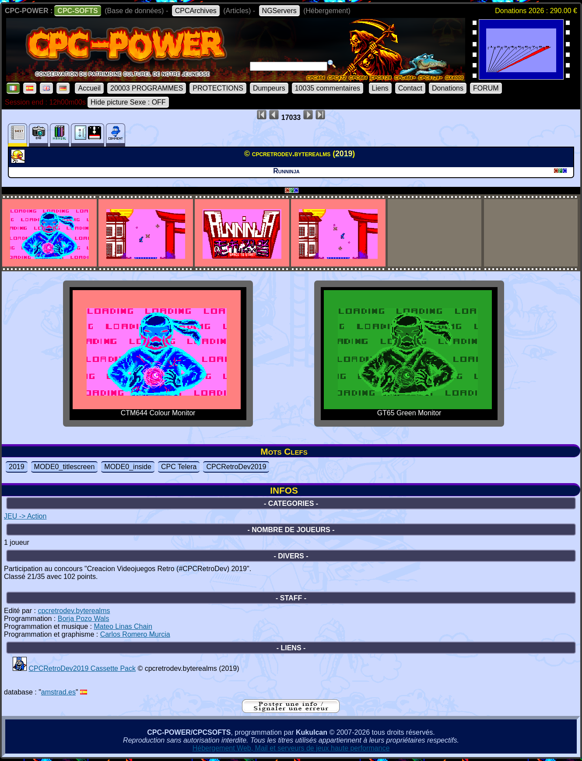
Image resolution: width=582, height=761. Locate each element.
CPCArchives (196, 10)
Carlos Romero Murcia (135, 634)
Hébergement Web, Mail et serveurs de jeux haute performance (291, 748)
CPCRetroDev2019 (236, 466)
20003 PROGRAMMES (146, 88)
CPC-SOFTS (77, 10)
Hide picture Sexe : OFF (128, 102)
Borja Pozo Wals (83, 618)
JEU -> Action (25, 516)
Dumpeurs (269, 88)
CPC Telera (179, 466)
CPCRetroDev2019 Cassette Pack (82, 668)
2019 (17, 466)
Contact (410, 88)
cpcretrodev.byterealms (74, 610)
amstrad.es (58, 692)
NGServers (279, 10)
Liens (380, 88)
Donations (447, 88)
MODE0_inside (127, 466)
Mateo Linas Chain (123, 626)
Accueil (89, 88)
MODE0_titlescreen (64, 466)
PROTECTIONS (218, 88)
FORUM (486, 88)
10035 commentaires (327, 88)
